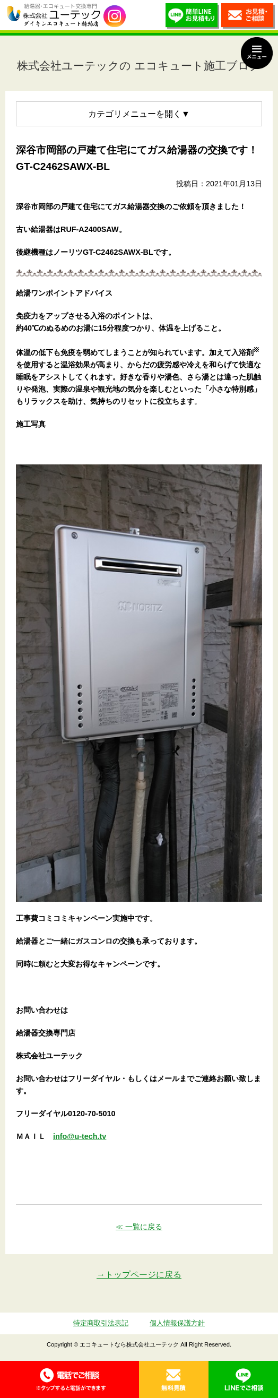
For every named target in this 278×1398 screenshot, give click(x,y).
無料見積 (174, 1379)
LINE (243, 1379)
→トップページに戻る (139, 1274)
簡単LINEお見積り (192, 17)
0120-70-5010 (69, 1379)
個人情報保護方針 (177, 1323)
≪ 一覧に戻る (139, 1226)
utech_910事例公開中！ (114, 16)
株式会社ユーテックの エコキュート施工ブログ (139, 65)
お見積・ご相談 (248, 17)
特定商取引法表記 (100, 1323)
